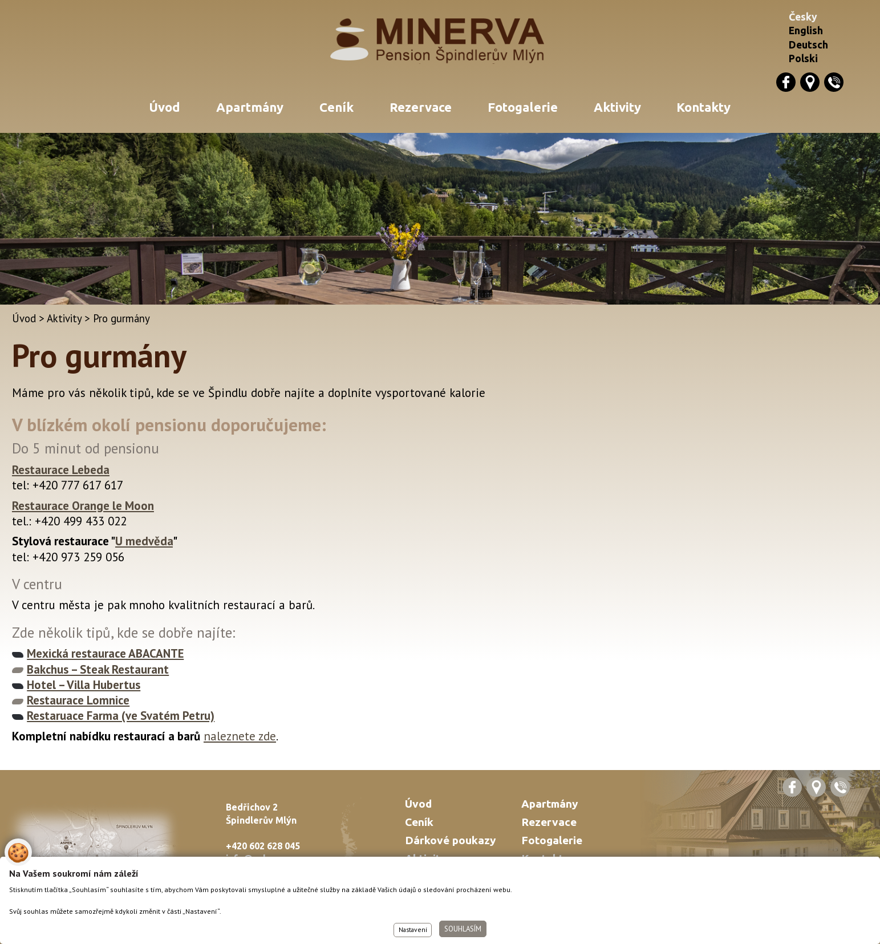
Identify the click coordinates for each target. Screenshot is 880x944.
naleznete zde (240, 736)
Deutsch (808, 44)
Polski (803, 58)
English (806, 30)
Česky (803, 16)
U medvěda (144, 541)
